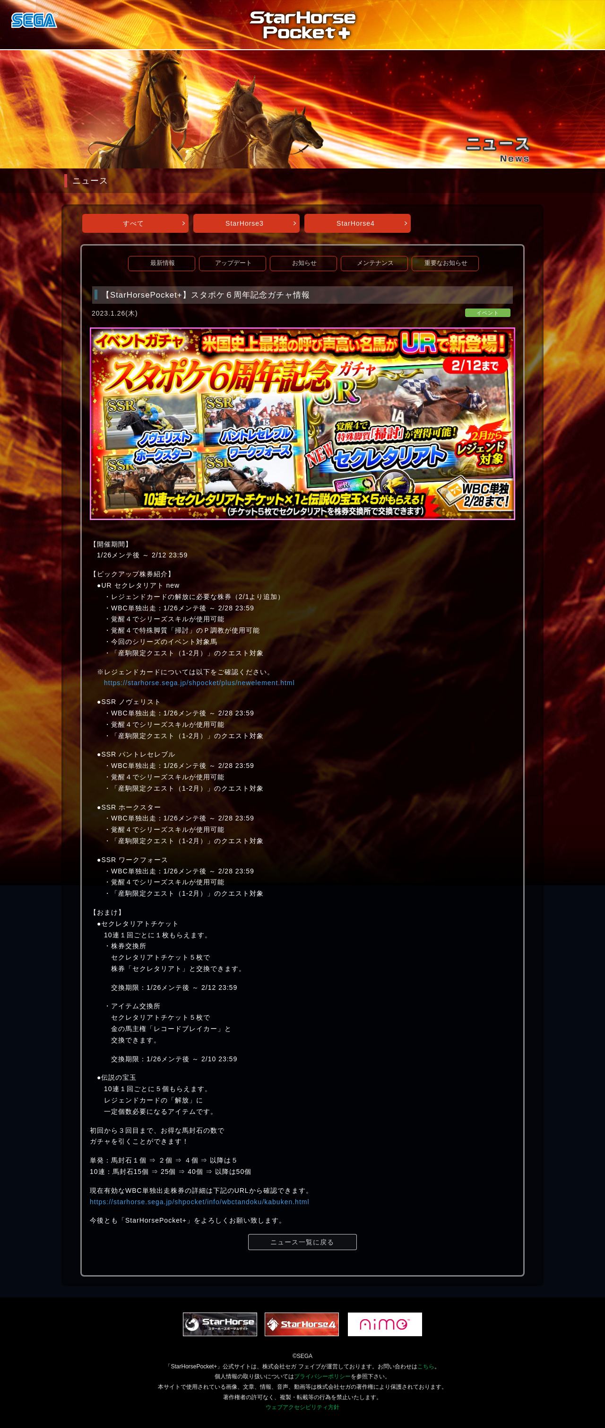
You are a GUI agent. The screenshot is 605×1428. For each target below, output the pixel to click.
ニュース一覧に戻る (302, 1242)
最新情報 (162, 263)
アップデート (233, 263)
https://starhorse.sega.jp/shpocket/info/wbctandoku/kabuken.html (200, 1202)
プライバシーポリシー (322, 1376)
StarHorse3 (244, 223)
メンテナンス (375, 263)
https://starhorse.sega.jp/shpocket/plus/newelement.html (199, 683)
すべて (133, 223)
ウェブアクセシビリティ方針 (302, 1407)
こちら (425, 1366)
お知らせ (304, 263)
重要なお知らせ (445, 263)
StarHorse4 (356, 223)
